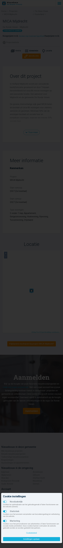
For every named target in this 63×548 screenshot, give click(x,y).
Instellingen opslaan (31, 539)
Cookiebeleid (31, 533)
